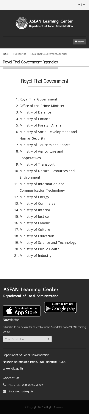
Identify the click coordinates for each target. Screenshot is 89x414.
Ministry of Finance (35, 118)
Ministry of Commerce (37, 203)
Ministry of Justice (34, 216)
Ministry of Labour (35, 223)
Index (6, 53)
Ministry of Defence (35, 112)
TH (78, 5)
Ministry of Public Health (40, 249)
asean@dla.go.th (24, 391)
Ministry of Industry (35, 255)
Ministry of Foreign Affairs (41, 125)
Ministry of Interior (35, 210)
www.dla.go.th (13, 368)
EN (84, 5)
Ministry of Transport (37, 164)
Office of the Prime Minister (42, 105)
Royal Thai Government (38, 99)
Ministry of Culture (35, 229)
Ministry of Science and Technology (48, 242)
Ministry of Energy (34, 197)
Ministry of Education (37, 236)
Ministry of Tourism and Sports (45, 145)
